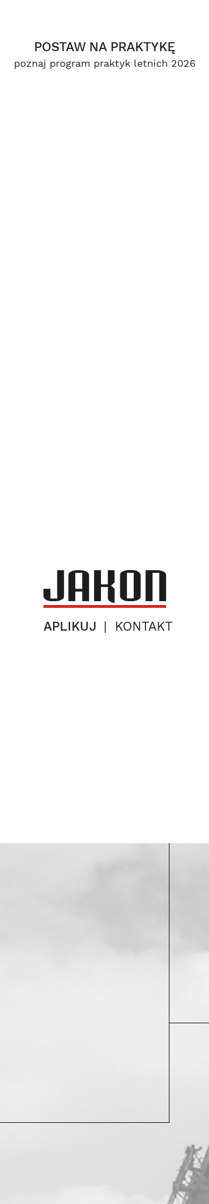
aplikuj (69, 626)
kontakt (144, 626)
